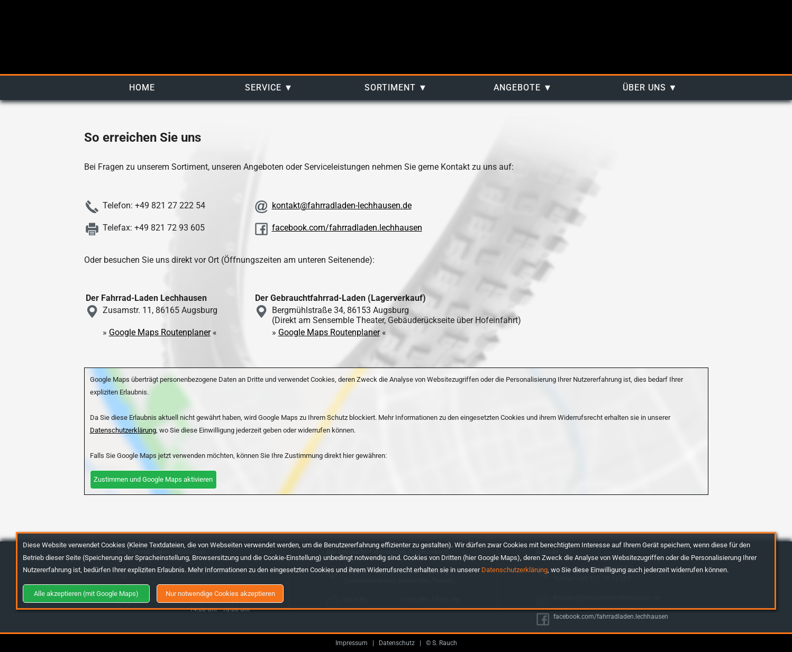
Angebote (517, 87)
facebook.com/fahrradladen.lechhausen (347, 228)
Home (142, 87)
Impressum (351, 643)
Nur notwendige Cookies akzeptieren (220, 594)
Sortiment (390, 87)
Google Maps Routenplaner (160, 332)
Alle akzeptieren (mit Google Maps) (86, 594)
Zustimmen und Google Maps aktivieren (153, 479)
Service (263, 87)
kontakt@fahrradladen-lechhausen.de (342, 205)
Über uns (644, 87)
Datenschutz (397, 643)
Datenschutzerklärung (514, 570)
